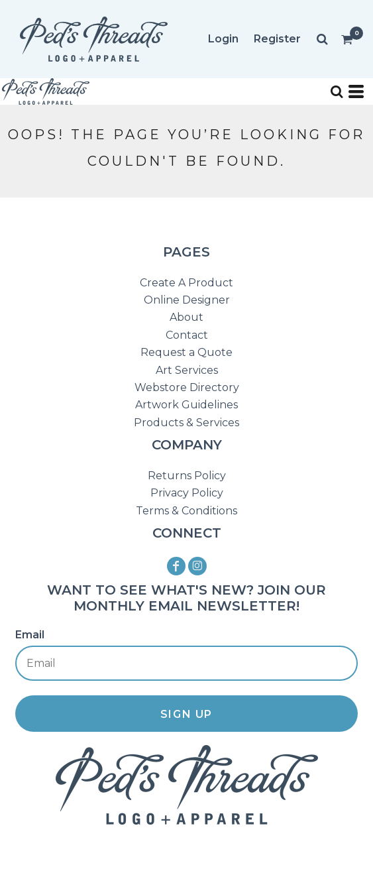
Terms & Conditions (186, 510)
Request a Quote (186, 352)
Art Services (187, 370)
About (186, 317)
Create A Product (186, 282)
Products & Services (186, 422)
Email (29, 634)
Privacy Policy (186, 493)
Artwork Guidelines (186, 404)
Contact (187, 335)
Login (223, 38)
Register (277, 38)
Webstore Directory (186, 387)
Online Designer (187, 300)
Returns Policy (187, 475)
